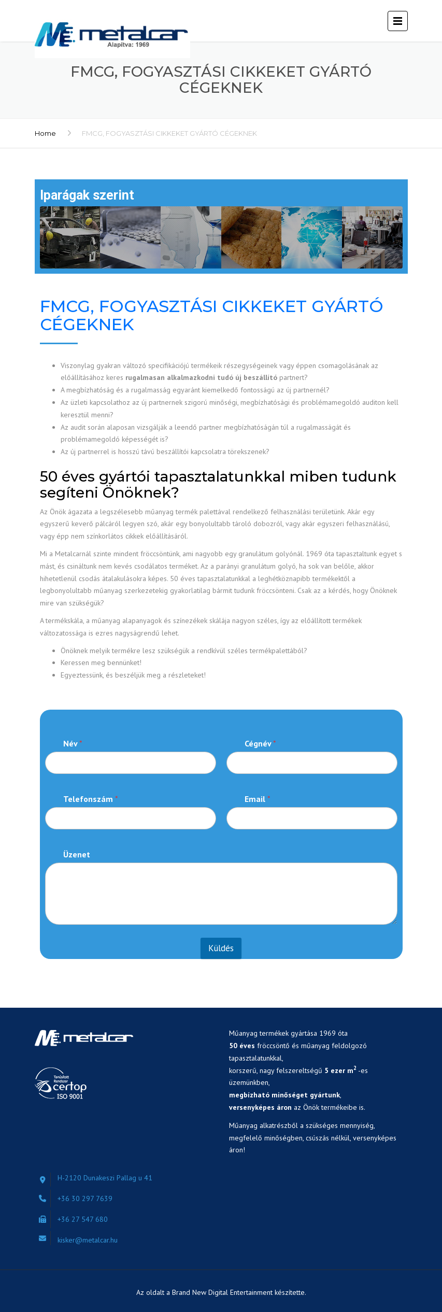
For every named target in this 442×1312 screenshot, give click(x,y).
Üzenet (76, 854)
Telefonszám (90, 799)
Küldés (221, 948)
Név (72, 744)
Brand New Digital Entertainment (223, 1292)
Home (45, 133)
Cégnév (260, 744)
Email (257, 799)
